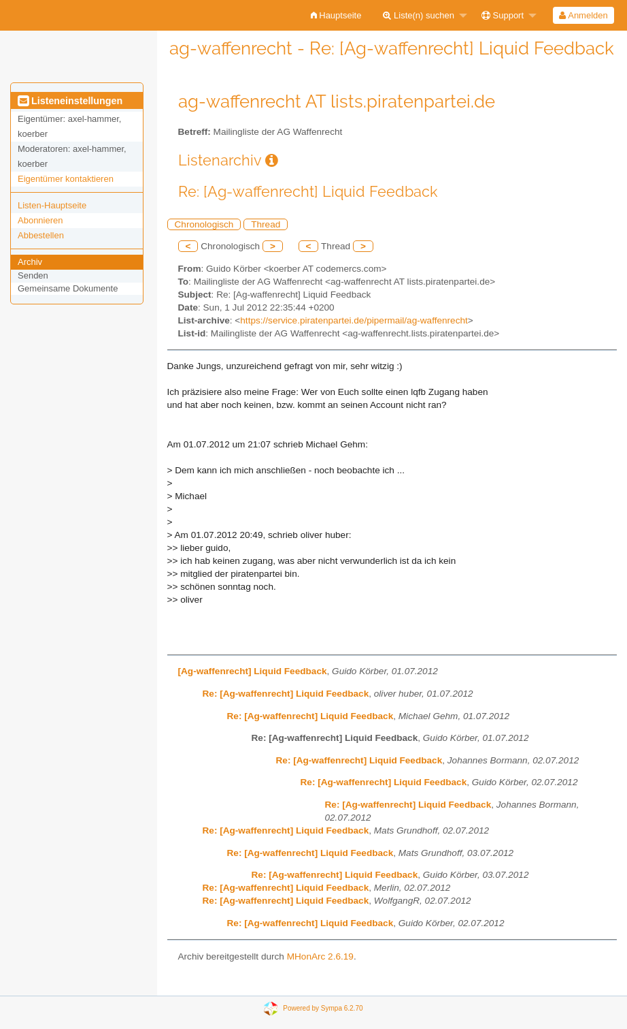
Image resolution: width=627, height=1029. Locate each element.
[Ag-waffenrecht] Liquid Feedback (252, 671)
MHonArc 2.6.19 (320, 956)
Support (502, 15)
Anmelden (583, 15)
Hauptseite (336, 15)
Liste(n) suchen (418, 15)
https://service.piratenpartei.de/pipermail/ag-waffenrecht (353, 320)
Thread (265, 224)
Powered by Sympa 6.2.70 (322, 1007)
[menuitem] (336, 15)
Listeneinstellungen (70, 100)
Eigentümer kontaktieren (66, 179)
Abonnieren (40, 220)
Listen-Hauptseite (52, 205)
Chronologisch (204, 224)
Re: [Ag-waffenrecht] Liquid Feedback (286, 693)
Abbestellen (41, 235)
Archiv (30, 262)
